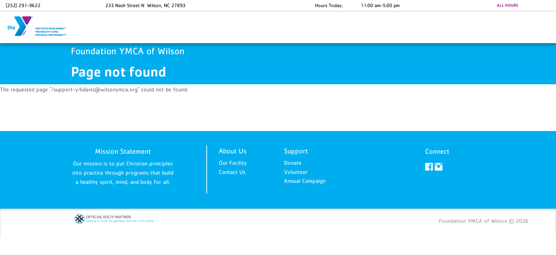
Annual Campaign (305, 180)
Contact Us (232, 172)
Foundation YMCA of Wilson (41, 26)
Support (296, 151)
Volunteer (296, 172)
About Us (232, 151)
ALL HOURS (507, 5)
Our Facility (233, 162)
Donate (292, 162)
